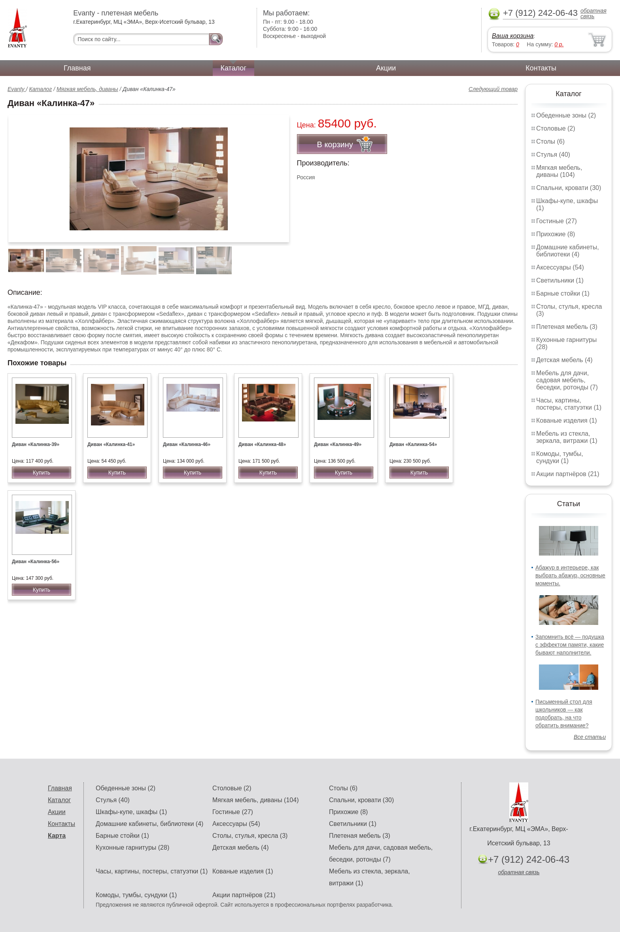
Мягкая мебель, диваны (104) (559, 171)
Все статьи (590, 737)
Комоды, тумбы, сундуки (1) (559, 457)
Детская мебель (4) (564, 360)
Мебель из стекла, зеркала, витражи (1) (566, 437)
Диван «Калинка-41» (111, 444)
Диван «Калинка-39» (35, 444)
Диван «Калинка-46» (186, 444)
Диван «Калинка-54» (413, 444)
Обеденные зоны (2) (566, 115)
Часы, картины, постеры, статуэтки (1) (568, 404)
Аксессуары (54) (560, 267)
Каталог (233, 68)
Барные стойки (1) (563, 293)
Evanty (17, 89)
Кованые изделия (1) (566, 420)
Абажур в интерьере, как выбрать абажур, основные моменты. (570, 575)
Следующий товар (493, 89)
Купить (41, 472)
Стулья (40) (553, 154)
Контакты (540, 68)
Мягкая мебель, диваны (87, 89)
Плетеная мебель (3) (566, 326)
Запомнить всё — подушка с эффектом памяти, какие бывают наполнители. (569, 645)
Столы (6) (550, 141)
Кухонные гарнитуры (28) (132, 847)
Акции (386, 68)
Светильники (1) (560, 280)
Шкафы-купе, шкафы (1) (131, 812)
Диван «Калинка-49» (337, 444)
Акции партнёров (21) (567, 474)
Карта (57, 835)
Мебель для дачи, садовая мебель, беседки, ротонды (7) (567, 380)
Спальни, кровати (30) (568, 187)
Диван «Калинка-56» (35, 561)
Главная (77, 68)
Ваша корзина (512, 35)
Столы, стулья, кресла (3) (249, 835)
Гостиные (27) (556, 221)
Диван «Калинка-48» (262, 444)
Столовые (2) (555, 128)
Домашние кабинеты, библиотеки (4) (567, 251)
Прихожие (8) (555, 234)
